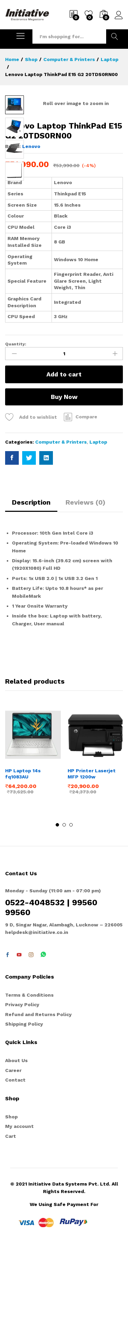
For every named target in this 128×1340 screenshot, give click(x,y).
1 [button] (57, 919)
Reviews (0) (85, 596)
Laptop (98, 536)
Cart (10, 1230)
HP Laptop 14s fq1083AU (23, 868)
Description (31, 596)
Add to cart (64, 468)
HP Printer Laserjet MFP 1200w (92, 868)
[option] (33, 850)
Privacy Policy (22, 1098)
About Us (16, 1154)
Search (114, 36)
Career (13, 1164)
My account (19, 1220)
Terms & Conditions (29, 1089)
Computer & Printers (61, 536)
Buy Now (64, 490)
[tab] (31, 599)
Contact (15, 1174)
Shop (11, 1211)
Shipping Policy (24, 1118)
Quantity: (15, 438)
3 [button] (71, 919)
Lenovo (31, 240)
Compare (86, 510)
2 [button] (64, 919)
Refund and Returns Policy (38, 1108)
